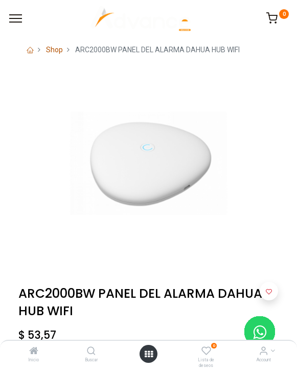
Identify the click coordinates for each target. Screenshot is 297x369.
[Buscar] (91, 351)
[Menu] (15, 18)
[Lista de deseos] (206, 351)
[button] (269, 291)
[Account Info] (263, 351)
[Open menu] (149, 354)
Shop (54, 50)
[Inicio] (33, 351)
